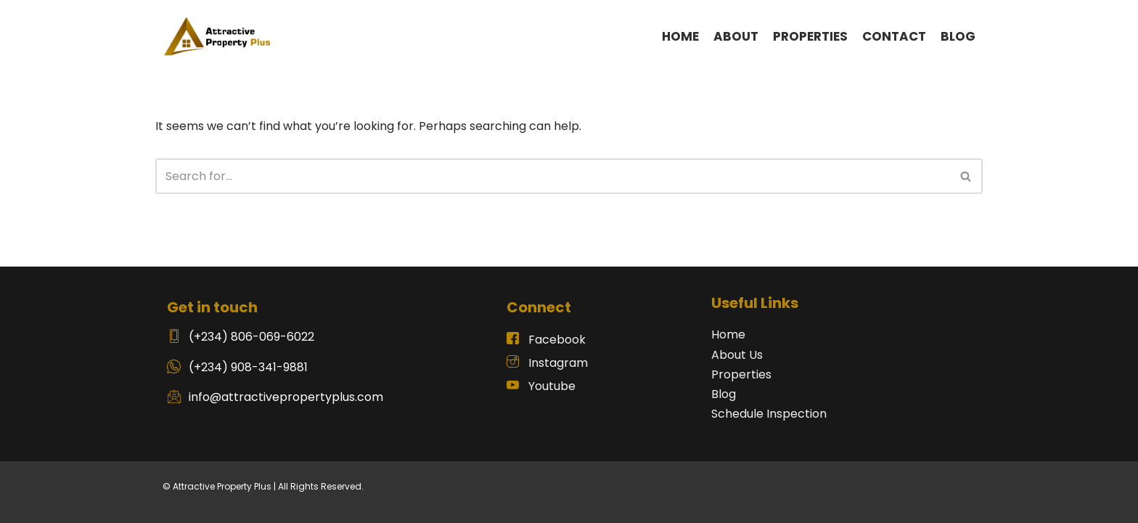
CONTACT (894, 36)
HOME (680, 36)
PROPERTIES (810, 36)
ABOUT (735, 36)
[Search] (552, 176)
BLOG (958, 36)
